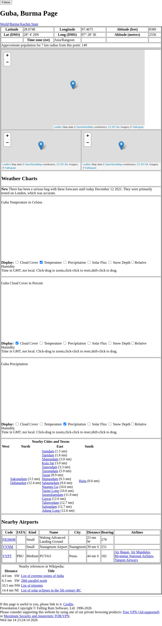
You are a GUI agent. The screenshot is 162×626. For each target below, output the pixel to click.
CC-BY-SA (113, 127)
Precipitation (77, 262)
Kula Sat (48, 463)
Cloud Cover (29, 262)
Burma (14, 24)
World (4, 24)
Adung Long (51, 510)
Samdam (48, 451)
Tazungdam (50, 471)
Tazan (46, 475)
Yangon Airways (126, 560)
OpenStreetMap (85, 127)
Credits (68, 604)
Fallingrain (138, 127)
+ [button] (7, 56)
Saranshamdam (52, 495)
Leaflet (57, 127)
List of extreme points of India (42, 576)
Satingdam (49, 506)
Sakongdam (18, 479)
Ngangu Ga (50, 487)
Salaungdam (50, 483)
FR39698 (9, 539)
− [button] (7, 62)
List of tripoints (32, 585)
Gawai (46, 499)
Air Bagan (122, 552)
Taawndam (49, 467)
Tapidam (48, 455)
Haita (82, 481)
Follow (6, 2)
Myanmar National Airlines (134, 556)
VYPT (7, 556)
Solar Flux (99, 262)
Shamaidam (50, 459)
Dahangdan (18, 483)
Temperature (53, 262)
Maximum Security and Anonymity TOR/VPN (36, 616)
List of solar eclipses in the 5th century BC (51, 590)
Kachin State (29, 24)
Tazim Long (50, 491)
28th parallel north (34, 580)
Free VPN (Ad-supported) (141, 612)
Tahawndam (50, 502)
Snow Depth (121, 262)
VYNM (7, 547)
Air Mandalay (140, 552)
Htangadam (50, 479)
